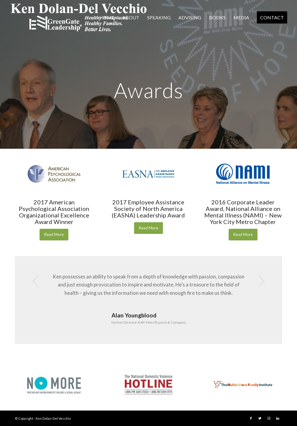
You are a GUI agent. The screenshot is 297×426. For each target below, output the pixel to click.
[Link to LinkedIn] (277, 418)
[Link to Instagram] (268, 418)
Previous (36, 281)
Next (261, 281)
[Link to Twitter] (259, 418)
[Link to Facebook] (250, 418)
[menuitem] (106, 17)
